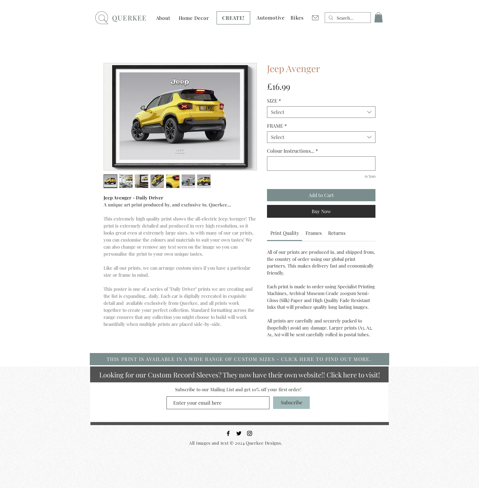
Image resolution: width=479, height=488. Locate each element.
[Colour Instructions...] (321, 163)
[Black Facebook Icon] (228, 433)
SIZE (274, 101)
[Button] (193, 16)
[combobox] (321, 112)
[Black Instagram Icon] (249, 433)
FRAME (277, 126)
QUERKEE (129, 17)
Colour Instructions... (292, 151)
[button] (163, 17)
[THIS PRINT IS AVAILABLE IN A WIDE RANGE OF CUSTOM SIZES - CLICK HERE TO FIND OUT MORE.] (239, 359)
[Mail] (315, 17)
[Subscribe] (291, 402)
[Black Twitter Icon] (239, 433)
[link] (284, 233)
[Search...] (347, 18)
